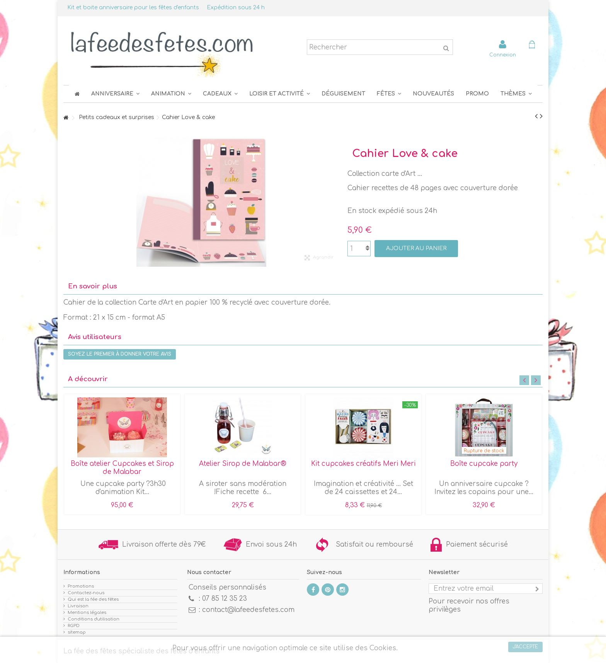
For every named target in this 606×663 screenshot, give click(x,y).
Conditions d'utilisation (93, 619)
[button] (389, 93)
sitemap (77, 632)
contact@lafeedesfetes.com (248, 610)
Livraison (78, 606)
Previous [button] (524, 380)
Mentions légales (87, 613)
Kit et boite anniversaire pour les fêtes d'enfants (133, 7)
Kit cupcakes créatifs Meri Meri (363, 463)
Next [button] (536, 380)
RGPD (74, 626)
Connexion (502, 54)
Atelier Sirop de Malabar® (242, 463)
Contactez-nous (86, 593)
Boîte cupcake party (483, 463)
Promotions (81, 586)
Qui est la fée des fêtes (93, 599)
